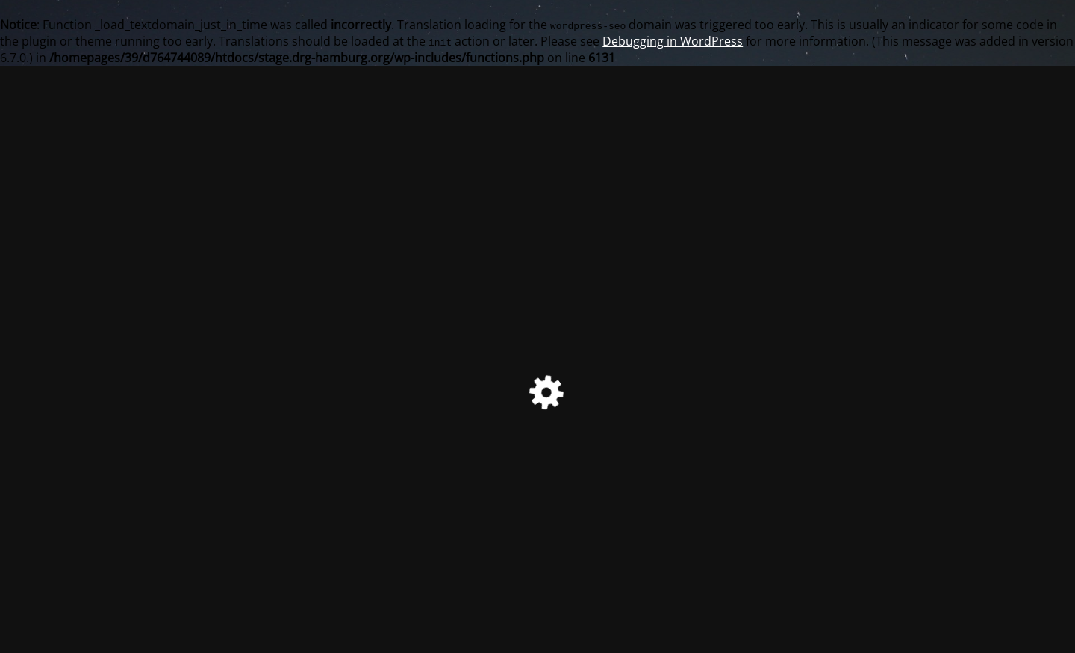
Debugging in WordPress (672, 41)
